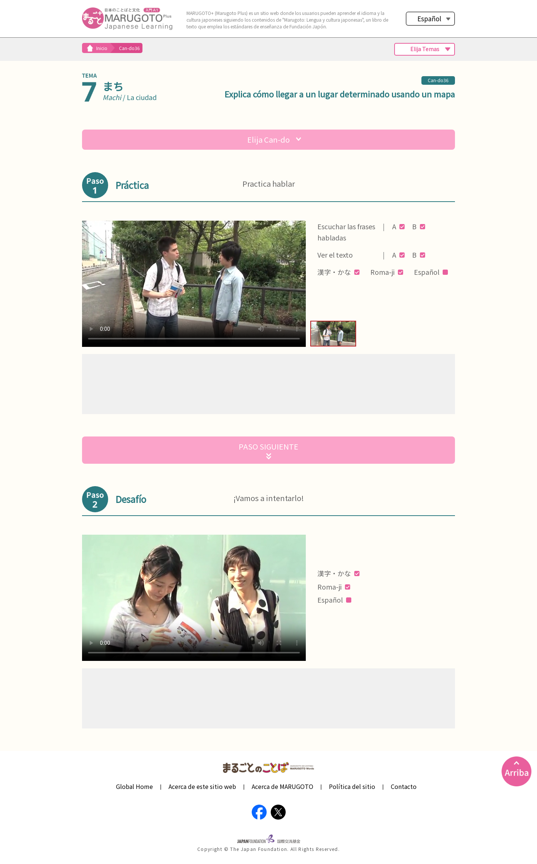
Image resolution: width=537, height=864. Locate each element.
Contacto (404, 786)
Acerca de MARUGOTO (282, 786)
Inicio (101, 48)
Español (429, 18)
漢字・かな (338, 272)
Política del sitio (352, 786)
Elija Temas (424, 49)
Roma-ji (386, 272)
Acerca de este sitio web (202, 786)
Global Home (134, 786)
